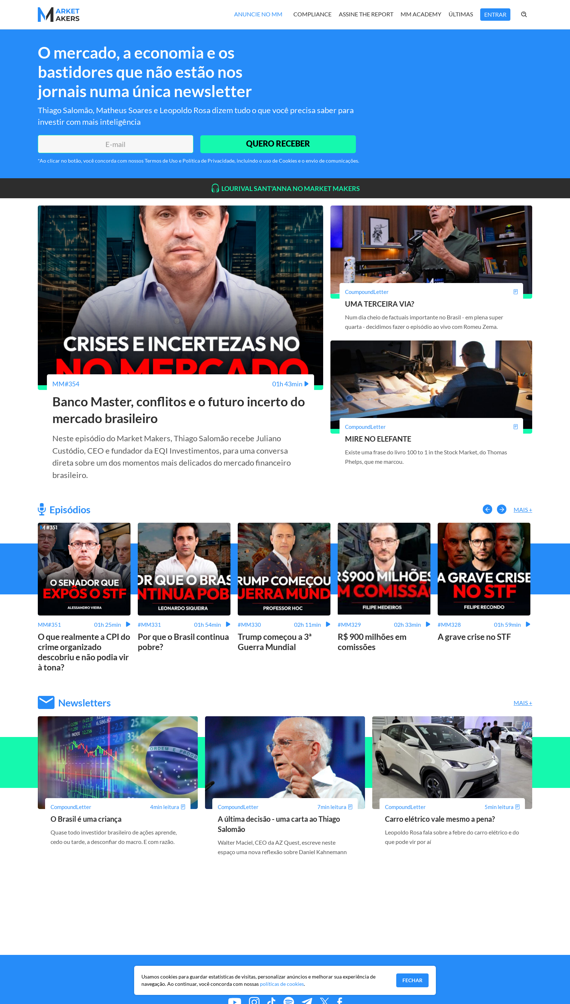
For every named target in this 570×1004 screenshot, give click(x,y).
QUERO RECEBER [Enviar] (278, 144)
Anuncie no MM (258, 14)
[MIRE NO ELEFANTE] (431, 426)
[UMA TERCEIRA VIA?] (431, 291)
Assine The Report (366, 14)
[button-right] (501, 509)
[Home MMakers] (59, 14)
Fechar (412, 980)
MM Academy (421, 14)
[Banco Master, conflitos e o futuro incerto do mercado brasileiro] (180, 384)
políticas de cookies (282, 984)
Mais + (523, 509)
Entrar (495, 14)
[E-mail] (115, 144)
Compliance (312, 14)
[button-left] (487, 509)
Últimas (461, 14)
